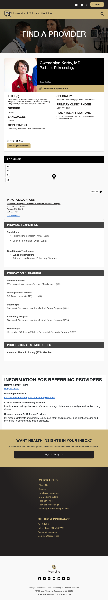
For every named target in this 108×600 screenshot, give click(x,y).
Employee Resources (49, 493)
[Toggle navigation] (95, 14)
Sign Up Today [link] (54, 454)
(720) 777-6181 (11, 388)
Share (20, 141)
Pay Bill (97, 4)
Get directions (13, 216)
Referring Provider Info (18, 146)
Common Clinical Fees (48, 536)
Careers (42, 489)
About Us (43, 485)
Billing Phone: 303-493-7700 (51, 528)
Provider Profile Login (49, 504)
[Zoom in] (8, 166)
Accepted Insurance (47, 532)
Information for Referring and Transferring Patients (29, 397)
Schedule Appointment (54, 88)
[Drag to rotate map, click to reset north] (8, 175)
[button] (54, 177)
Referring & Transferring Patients (54, 508)
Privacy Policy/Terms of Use (59, 594)
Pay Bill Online (44, 524)
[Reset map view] (8, 180)
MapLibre (94, 192)
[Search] (102, 14)
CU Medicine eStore (48, 497)
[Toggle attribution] (100, 191)
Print (10, 141)
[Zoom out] (8, 171)
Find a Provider (46, 501)
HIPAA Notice (42, 594)
